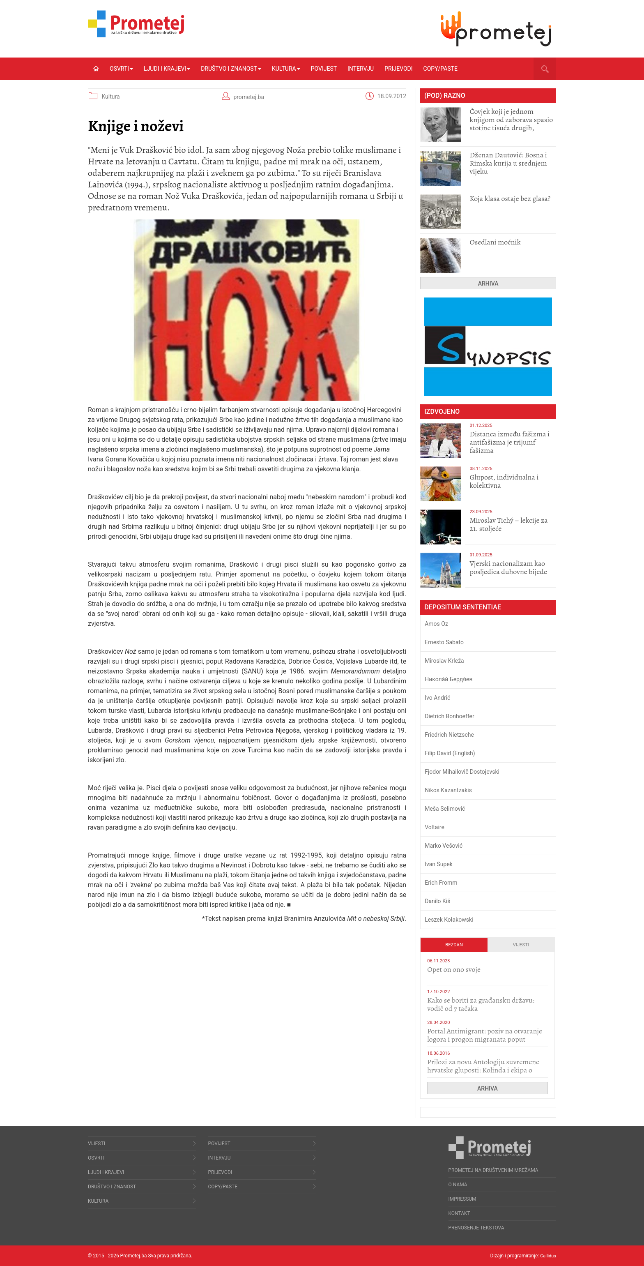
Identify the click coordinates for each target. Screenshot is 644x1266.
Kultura (286, 68)
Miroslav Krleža (444, 660)
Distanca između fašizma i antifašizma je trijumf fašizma (509, 442)
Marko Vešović (443, 845)
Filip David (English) (450, 753)
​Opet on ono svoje (454, 969)
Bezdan (454, 945)
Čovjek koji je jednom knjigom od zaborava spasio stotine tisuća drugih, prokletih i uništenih (511, 123)
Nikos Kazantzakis (448, 790)
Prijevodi (398, 68)
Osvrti (121, 68)
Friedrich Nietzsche (449, 734)
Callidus (547, 1256)
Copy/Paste (440, 68)
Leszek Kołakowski (449, 919)
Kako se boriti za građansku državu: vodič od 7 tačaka (480, 1004)
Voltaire (434, 827)
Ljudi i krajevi (167, 68)
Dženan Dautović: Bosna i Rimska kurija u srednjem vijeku (508, 163)
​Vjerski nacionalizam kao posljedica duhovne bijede (508, 567)
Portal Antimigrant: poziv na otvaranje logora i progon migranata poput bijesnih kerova (484, 1039)
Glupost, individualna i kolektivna (503, 481)
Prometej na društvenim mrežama (493, 1170)
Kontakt (459, 1213)
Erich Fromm (441, 882)
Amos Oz (436, 623)
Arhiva (488, 283)
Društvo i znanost (231, 68)
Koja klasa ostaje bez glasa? (509, 198)
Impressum (462, 1199)
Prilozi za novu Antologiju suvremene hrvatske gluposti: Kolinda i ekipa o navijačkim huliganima (483, 1070)
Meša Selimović (445, 808)
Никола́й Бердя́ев (448, 679)
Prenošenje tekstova (476, 1228)
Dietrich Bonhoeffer (449, 716)
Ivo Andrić (437, 697)
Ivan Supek (439, 864)
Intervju (360, 68)
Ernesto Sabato (444, 642)
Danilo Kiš (437, 901)
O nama (457, 1185)
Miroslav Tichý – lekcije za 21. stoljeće (508, 524)
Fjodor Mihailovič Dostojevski (462, 771)
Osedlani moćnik (494, 242)
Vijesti (521, 945)
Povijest (324, 68)
